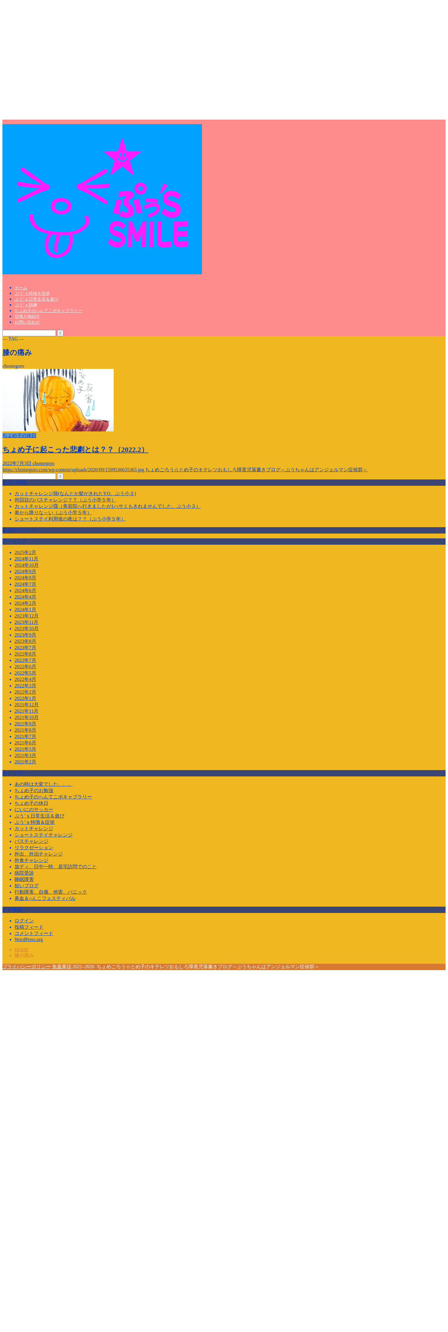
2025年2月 (25, 552)
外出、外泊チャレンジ (39, 853)
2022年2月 (25, 692)
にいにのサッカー (34, 809)
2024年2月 (25, 603)
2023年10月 (27, 628)
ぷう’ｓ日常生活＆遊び (36, 299)
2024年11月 (26, 558)
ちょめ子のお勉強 (34, 790)
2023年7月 (25, 647)
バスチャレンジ (31, 841)
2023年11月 (26, 622)
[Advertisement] (58, 61)
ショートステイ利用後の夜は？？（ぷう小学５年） (70, 518)
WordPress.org (29, 939)
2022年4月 (25, 679)
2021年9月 (25, 723)
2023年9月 (25, 634)
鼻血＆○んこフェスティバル (45, 898)
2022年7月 (25, 660)
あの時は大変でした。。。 (44, 784)
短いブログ (27, 885)
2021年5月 (25, 749)
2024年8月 (25, 577)
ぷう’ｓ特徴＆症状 (32, 293)
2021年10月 (27, 717)
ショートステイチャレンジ (44, 834)
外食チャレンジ (31, 860)
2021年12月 (27, 704)
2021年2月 (25, 761)
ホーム (21, 287)
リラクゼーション (34, 847)
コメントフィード (34, 933)
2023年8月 (25, 641)
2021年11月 (26, 711)
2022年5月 (25, 673)
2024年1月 (25, 609)
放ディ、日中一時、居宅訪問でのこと (56, 866)
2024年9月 (25, 571)
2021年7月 (25, 736)
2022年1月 (25, 698)
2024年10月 (27, 565)
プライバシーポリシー (26, 966)
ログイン (24, 920)
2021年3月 (25, 755)
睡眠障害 (24, 879)
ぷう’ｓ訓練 (26, 305)
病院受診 (24, 873)
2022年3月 (25, 685)
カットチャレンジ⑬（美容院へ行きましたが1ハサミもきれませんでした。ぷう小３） (108, 506)
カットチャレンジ (34, 828)
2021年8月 (25, 730)
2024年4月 (25, 596)
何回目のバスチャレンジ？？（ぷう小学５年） (65, 499)
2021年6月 (25, 742)
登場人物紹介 (27, 316)
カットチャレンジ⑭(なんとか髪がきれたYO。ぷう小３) (75, 493)
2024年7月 (25, 584)
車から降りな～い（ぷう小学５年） (53, 512)
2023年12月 (27, 615)
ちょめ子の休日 (31, 803)
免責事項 (61, 966)
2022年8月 (25, 653)
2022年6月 (25, 666)
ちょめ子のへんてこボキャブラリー (48, 310)
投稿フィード (29, 927)
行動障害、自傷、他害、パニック (51, 892)
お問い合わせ (27, 322)
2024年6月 (25, 590)
